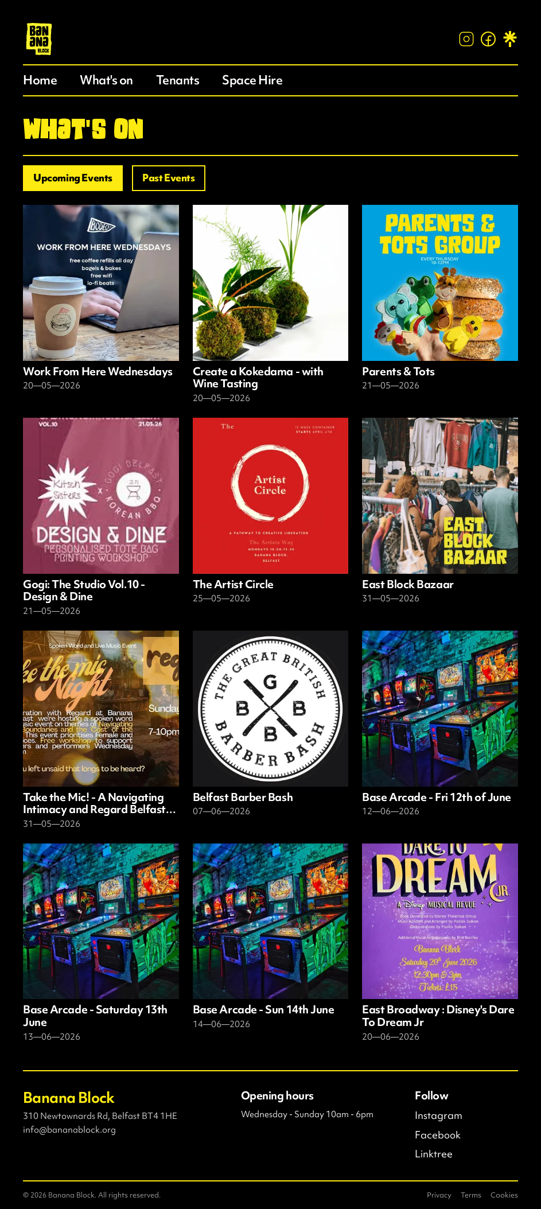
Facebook (438, 1135)
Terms (471, 1195)
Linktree (434, 1154)
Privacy (439, 1195)
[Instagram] (466, 39)
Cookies (504, 1195)
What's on (106, 80)
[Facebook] (488, 39)
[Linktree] (510, 39)
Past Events (168, 178)
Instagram (438, 1115)
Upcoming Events (72, 178)
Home (40, 80)
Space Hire (252, 80)
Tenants (178, 80)
